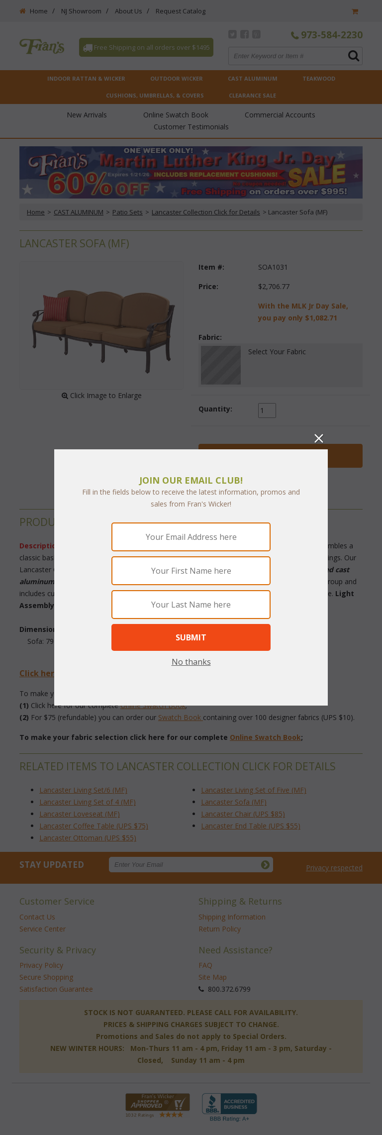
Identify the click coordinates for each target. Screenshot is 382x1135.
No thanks (191, 661)
